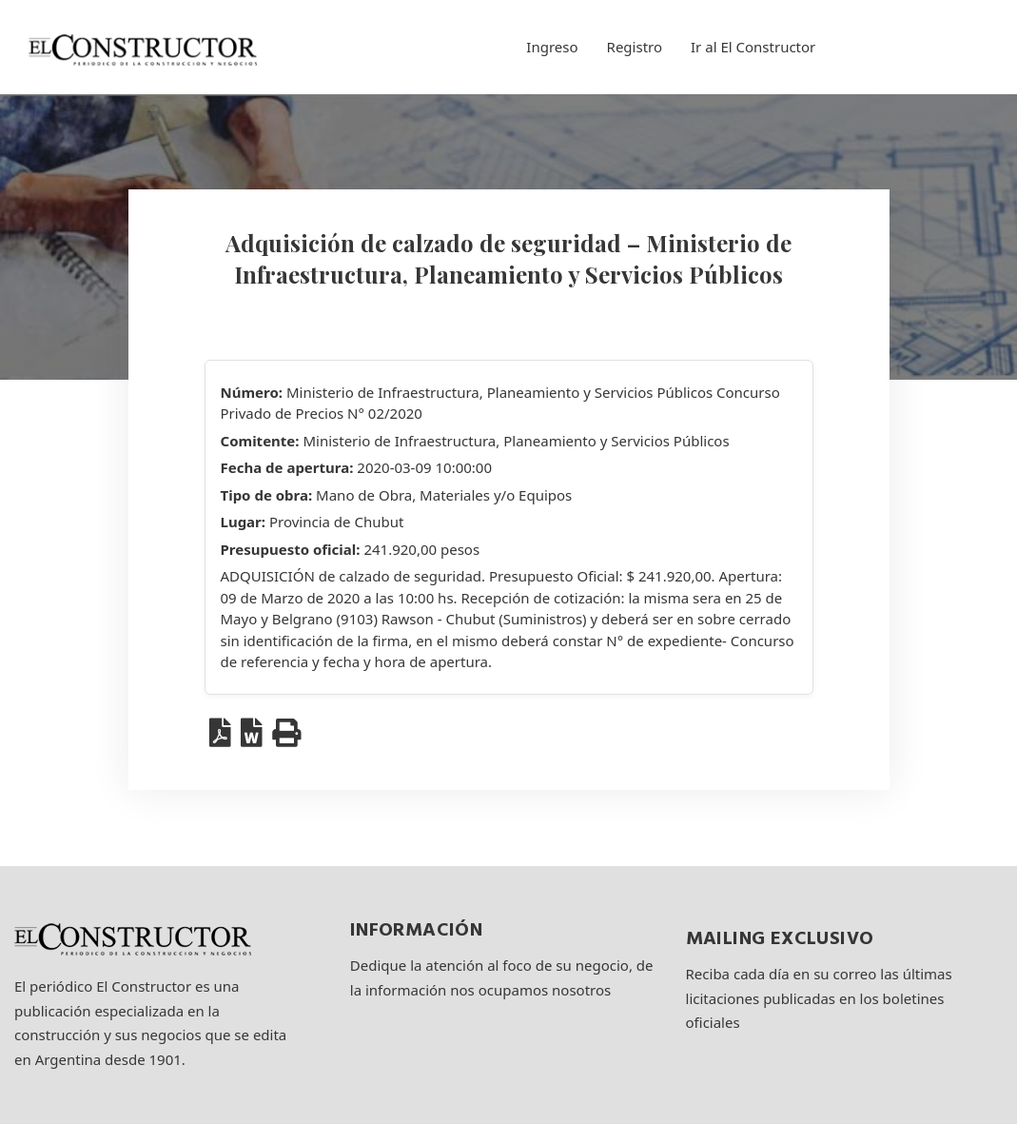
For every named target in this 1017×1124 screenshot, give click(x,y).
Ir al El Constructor (753, 46)
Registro (634, 46)
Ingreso (551, 46)
